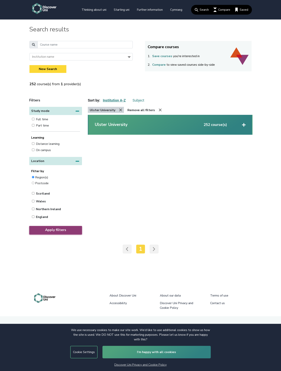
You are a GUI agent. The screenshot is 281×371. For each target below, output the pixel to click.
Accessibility (118, 303)
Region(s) (41, 177)
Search (202, 10)
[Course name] (85, 44)
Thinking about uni (94, 10)
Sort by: (94, 100)
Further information (150, 10)
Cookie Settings (84, 352)
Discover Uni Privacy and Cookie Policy (140, 365)
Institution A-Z (114, 100)
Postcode (42, 183)
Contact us (217, 303)
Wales (41, 201)
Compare (221, 10)
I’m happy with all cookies (156, 352)
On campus (43, 150)
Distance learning (48, 144)
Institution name (43, 57)
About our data (170, 295)
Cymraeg (176, 10)
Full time (42, 119)
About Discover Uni (122, 295)
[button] (55, 111)
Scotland (43, 193)
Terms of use (219, 295)
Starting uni (121, 10)
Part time (42, 125)
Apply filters (55, 230)
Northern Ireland (48, 209)
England (42, 217)
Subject (138, 100)
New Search (48, 69)
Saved (241, 10)
